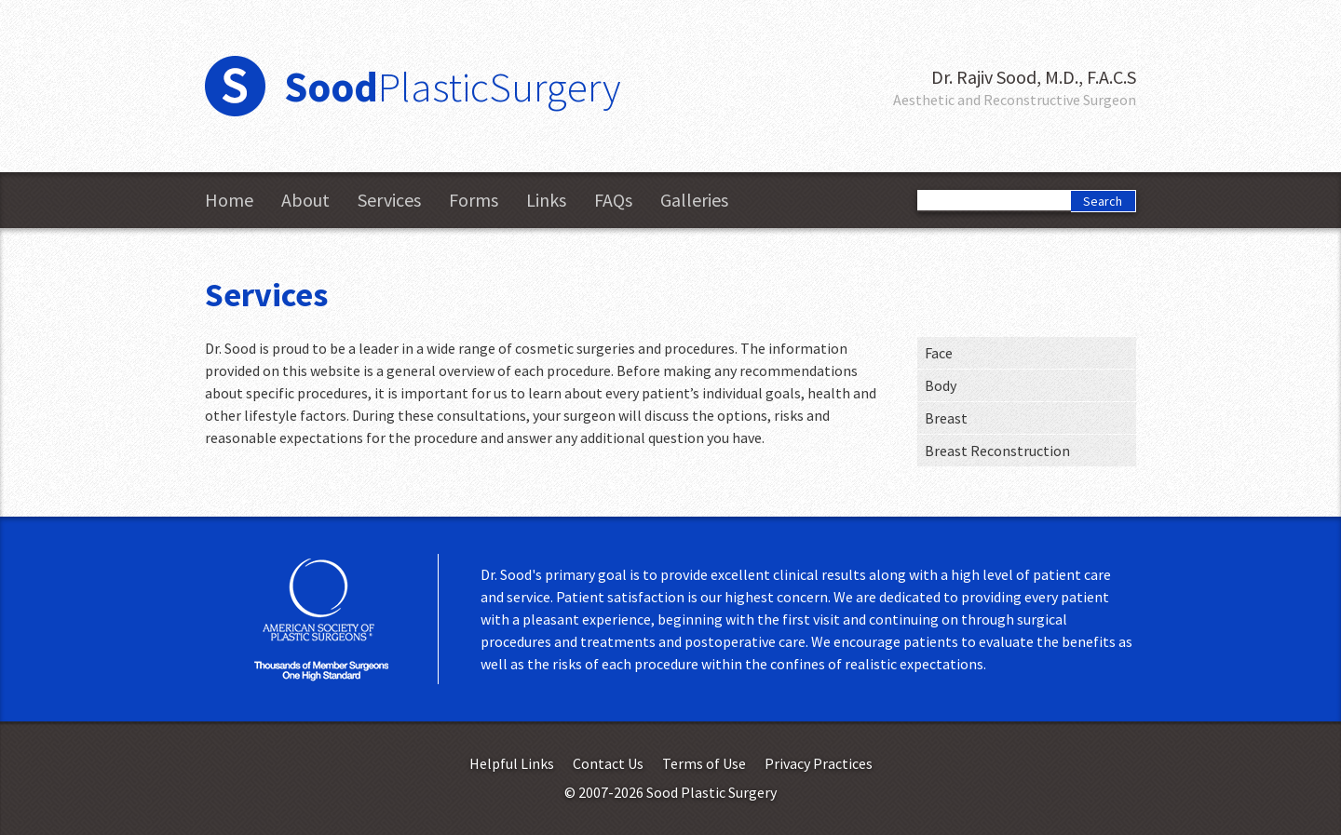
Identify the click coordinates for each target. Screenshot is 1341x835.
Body (940, 385)
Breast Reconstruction (997, 450)
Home (229, 200)
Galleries (694, 200)
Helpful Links (511, 763)
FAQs (613, 200)
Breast (946, 418)
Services (389, 200)
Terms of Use (704, 763)
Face (939, 352)
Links (546, 200)
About (305, 200)
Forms (473, 200)
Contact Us (608, 763)
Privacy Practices (819, 763)
